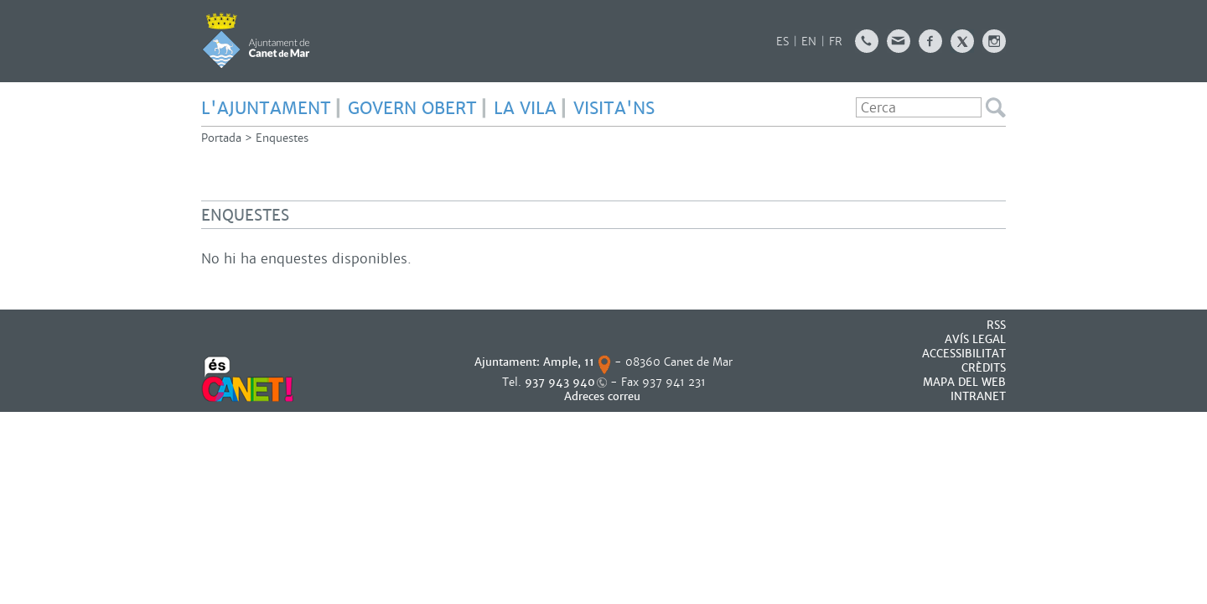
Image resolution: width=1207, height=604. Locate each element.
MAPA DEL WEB (964, 382)
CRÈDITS (983, 368)
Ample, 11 (568, 362)
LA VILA (525, 108)
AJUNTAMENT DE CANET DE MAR (256, 40)
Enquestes (282, 138)
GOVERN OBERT (412, 108)
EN (808, 41)
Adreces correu (604, 396)
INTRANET (978, 396)
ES (782, 41)
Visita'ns (614, 108)
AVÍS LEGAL (975, 339)
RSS (996, 325)
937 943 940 (560, 382)
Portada (221, 138)
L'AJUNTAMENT (266, 108)
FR (835, 41)
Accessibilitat (964, 353)
